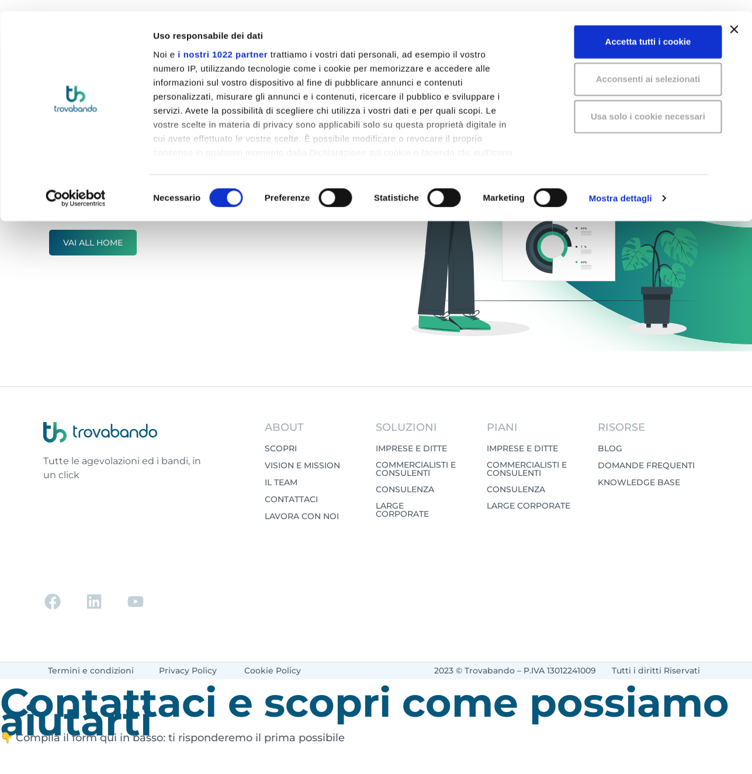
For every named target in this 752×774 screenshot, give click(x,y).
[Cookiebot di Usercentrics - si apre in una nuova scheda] (76, 187)
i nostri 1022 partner (223, 42)
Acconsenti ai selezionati (625, 67)
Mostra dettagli (620, 187)
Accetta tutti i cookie (625, 30)
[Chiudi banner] (734, 18)
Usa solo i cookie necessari (624, 105)
